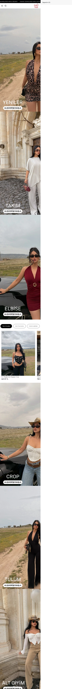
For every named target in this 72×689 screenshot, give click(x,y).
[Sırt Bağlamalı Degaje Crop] (18, 353)
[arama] (6, 5)
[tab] (6, 326)
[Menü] (2, 5)
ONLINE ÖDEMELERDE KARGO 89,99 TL (33, 1)
